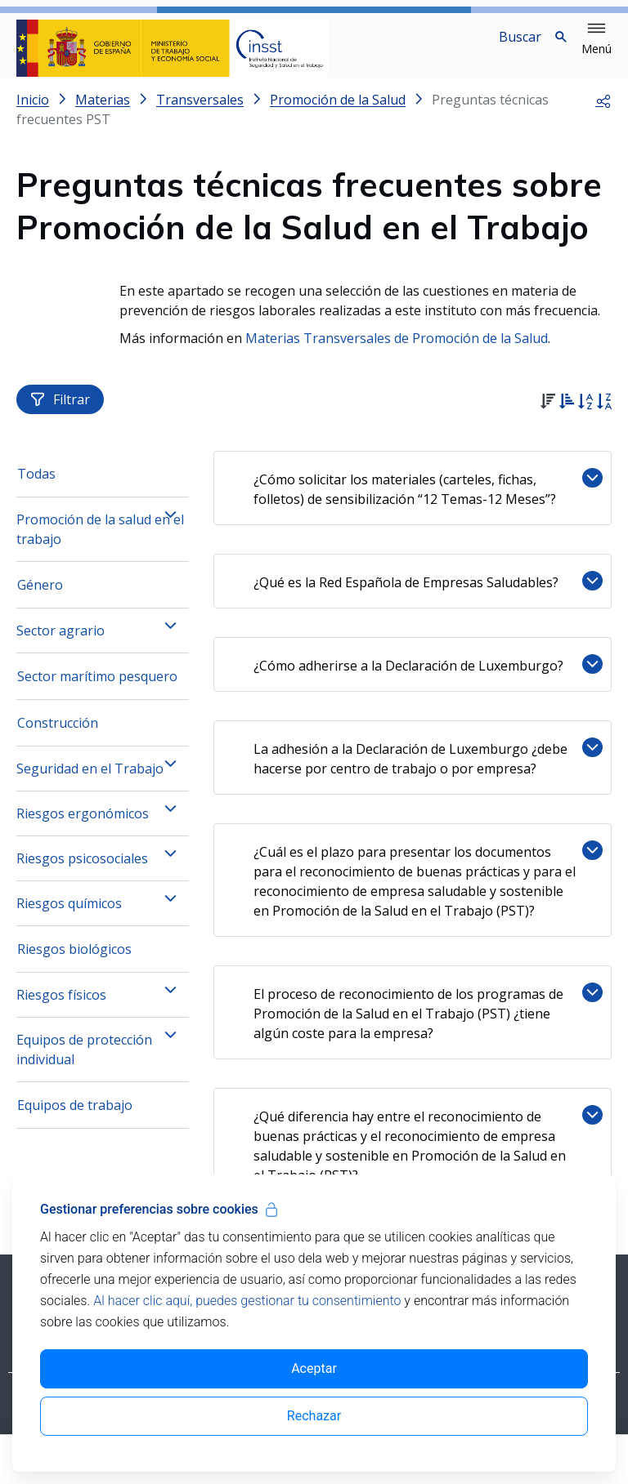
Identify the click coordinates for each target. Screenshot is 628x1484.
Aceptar (314, 1368)
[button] (596, 39)
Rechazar (314, 1416)
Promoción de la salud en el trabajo (100, 545)
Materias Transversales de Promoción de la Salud (396, 351)
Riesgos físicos (61, 1011)
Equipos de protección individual (84, 1066)
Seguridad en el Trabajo (90, 785)
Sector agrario (60, 647)
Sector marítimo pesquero (97, 693)
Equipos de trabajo (74, 1121)
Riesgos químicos (69, 920)
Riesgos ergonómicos (82, 830)
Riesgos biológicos (74, 965)
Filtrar (60, 416)
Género (40, 601)
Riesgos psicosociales (82, 875)
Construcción (57, 739)
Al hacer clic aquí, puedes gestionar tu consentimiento (247, 1300)
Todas (36, 490)
